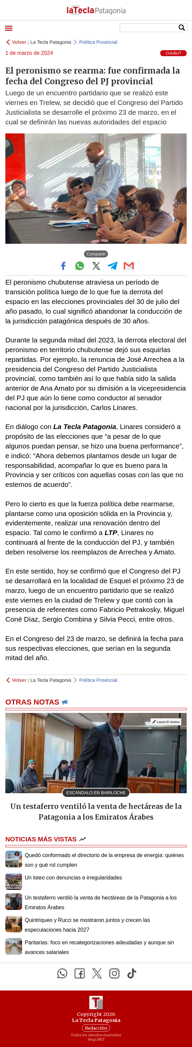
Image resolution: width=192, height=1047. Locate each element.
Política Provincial (98, 42)
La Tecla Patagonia (50, 42)
